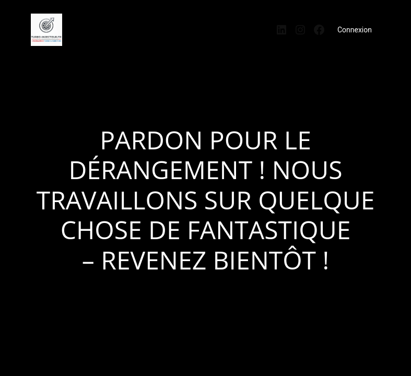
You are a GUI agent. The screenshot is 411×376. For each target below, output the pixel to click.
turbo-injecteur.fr (104, 26)
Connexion (354, 30)
